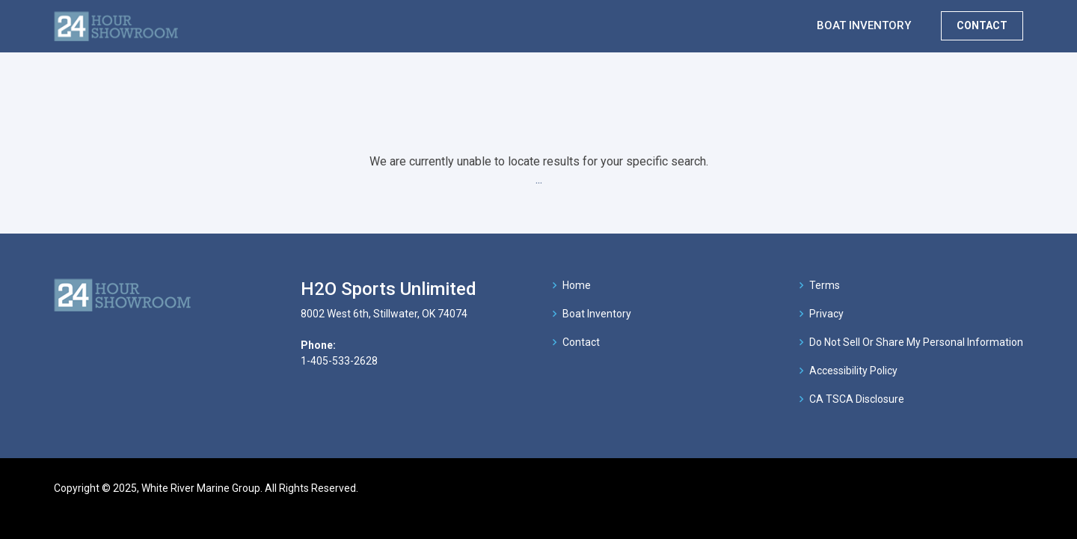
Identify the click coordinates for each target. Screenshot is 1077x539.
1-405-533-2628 (339, 361)
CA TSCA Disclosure (856, 399)
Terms (824, 285)
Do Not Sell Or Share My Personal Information (916, 342)
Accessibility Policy (853, 370)
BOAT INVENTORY (864, 25)
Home (576, 285)
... (539, 179)
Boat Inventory (596, 313)
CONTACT (982, 25)
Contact (581, 342)
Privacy (826, 313)
